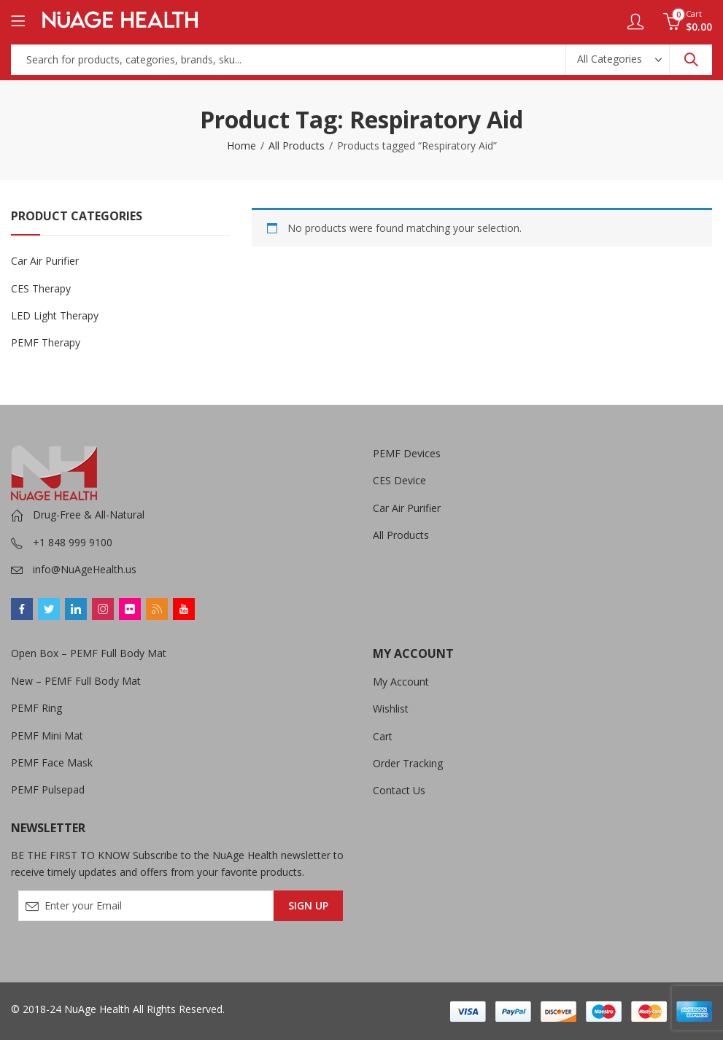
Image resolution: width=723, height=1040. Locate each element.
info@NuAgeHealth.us (84, 569)
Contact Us (399, 790)
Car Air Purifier (45, 261)
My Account (401, 681)
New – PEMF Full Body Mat (76, 681)
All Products (296, 145)
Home (241, 145)
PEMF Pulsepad (48, 789)
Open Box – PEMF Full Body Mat (88, 653)
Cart (383, 736)
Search (691, 59)
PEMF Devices (407, 453)
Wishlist (391, 708)
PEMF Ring (36, 708)
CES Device (399, 480)
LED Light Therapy (54, 315)
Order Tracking (408, 763)
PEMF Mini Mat (47, 735)
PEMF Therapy (45, 342)
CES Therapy (41, 288)
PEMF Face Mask (52, 762)
